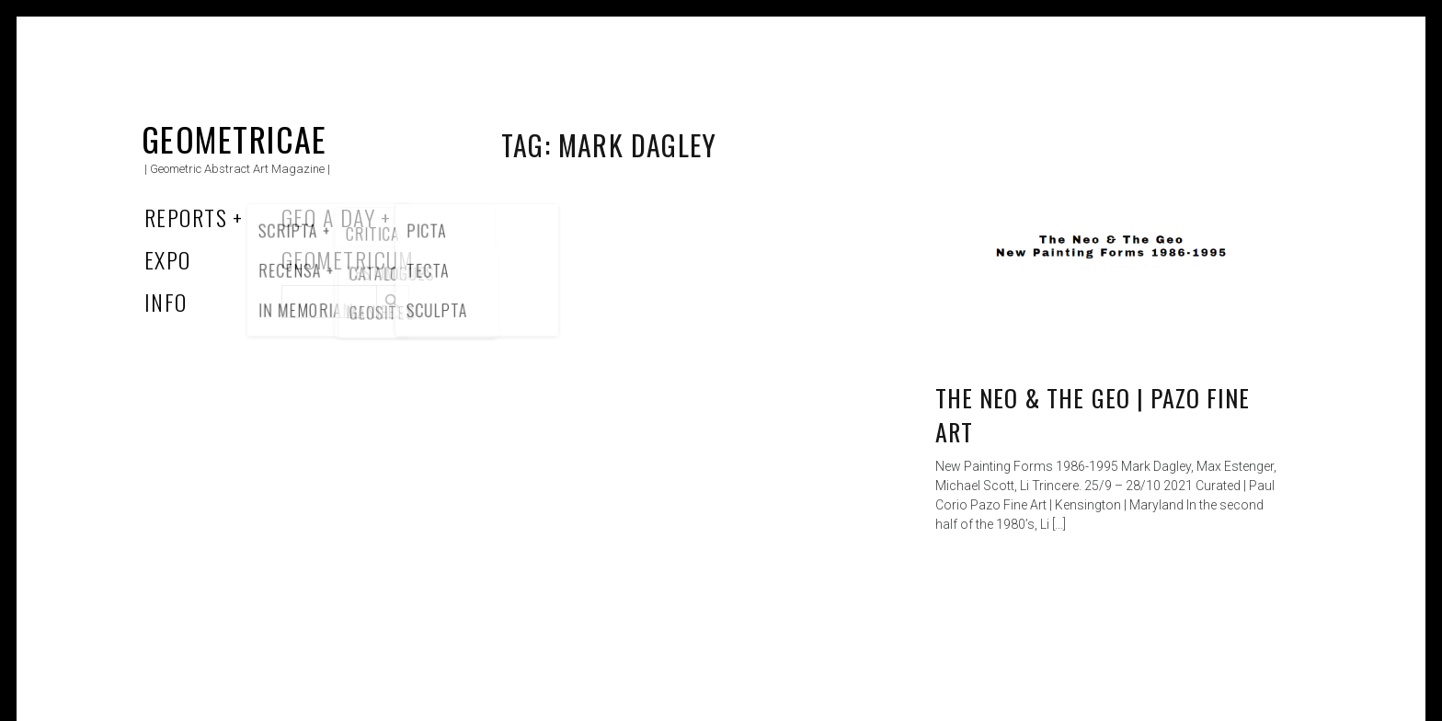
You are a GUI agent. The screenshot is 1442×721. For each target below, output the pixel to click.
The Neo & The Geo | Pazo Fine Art (1092, 415)
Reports (185, 217)
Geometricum (348, 259)
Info (166, 301)
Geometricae (234, 138)
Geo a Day (328, 217)
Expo (167, 259)
